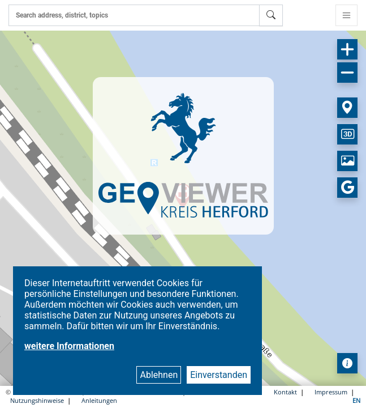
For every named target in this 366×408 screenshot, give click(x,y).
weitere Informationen (69, 346)
